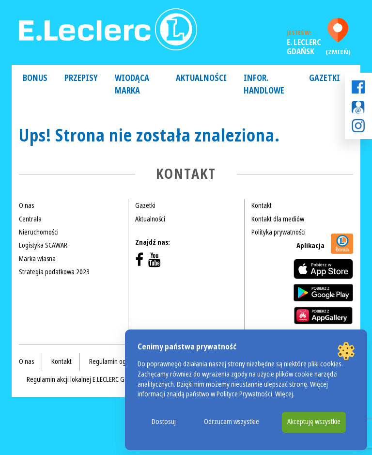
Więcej (284, 394)
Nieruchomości (39, 232)
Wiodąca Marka (132, 84)
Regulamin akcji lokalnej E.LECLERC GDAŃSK (84, 379)
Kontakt (261, 205)
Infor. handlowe (264, 84)
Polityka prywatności (278, 232)
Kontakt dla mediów (277, 219)
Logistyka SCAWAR (43, 245)
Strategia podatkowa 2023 (54, 272)
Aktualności (201, 78)
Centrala (30, 219)
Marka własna (37, 259)
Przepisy (81, 78)
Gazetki (324, 78)
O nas (26, 205)
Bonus (35, 78)
